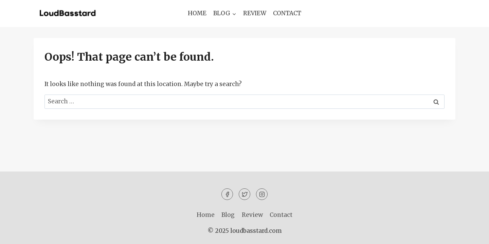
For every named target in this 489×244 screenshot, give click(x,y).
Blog (228, 215)
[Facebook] (227, 194)
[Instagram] (262, 194)
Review (254, 13)
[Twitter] (244, 194)
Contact (287, 13)
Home (197, 13)
